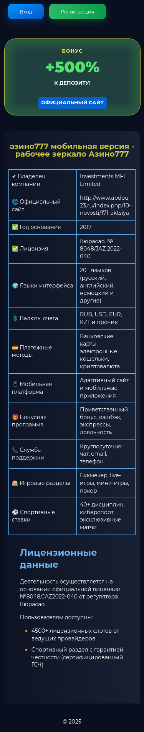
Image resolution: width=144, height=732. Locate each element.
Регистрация (77, 11)
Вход (26, 11)
